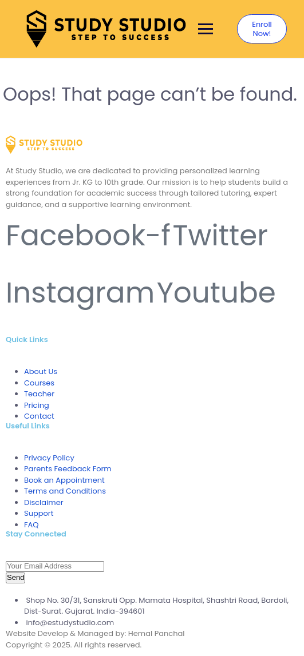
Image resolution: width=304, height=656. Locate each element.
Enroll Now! (262, 29)
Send (15, 577)
